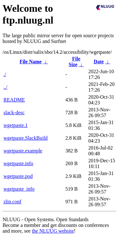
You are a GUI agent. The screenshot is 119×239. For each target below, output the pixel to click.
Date (99, 61)
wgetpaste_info (19, 189)
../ (5, 87)
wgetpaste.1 (15, 125)
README (14, 99)
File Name (31, 61)
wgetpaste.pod (18, 176)
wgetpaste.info (18, 163)
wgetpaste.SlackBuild (25, 138)
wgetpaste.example (22, 150)
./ (4, 74)
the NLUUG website (53, 231)
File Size (74, 61)
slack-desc (14, 112)
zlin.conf (12, 201)
